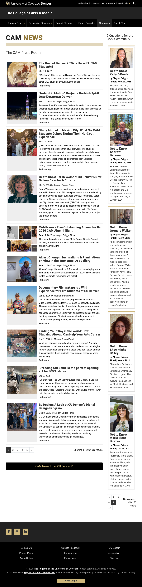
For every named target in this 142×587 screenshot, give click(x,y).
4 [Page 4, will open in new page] (22, 450)
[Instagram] (18, 536)
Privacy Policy (26, 553)
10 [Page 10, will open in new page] (109, 507)
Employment (70, 558)
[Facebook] (10, 536)
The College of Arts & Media (29, 13)
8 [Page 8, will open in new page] (109, 502)
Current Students (65, 23)
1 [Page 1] (8, 450)
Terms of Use (70, 553)
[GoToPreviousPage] (109, 497)
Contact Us (26, 548)
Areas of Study (16, 23)
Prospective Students (40, 23)
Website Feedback (70, 548)
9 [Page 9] (113, 502)
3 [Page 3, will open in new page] (17, 450)
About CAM (121, 23)
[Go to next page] (31, 450)
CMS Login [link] (71, 580)
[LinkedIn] (26, 536)
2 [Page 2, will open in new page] (13, 450)
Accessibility (114, 553)
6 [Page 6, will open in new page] (113, 497)
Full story (51, 85)
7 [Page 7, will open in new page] (118, 497)
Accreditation (26, 558)
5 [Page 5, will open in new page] (27, 450)
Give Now (114, 558)
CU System (114, 548)
